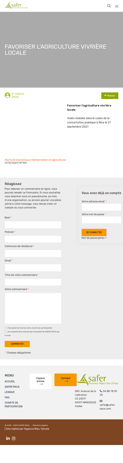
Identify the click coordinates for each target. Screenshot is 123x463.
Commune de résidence (19, 246)
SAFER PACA (12, 386)
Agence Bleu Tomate (37, 428)
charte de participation (42, 328)
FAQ (7, 397)
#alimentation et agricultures (48, 159)
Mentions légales (40, 425)
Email (8, 260)
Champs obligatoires (18, 352)
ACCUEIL (10, 381)
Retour (109, 95)
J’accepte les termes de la (29, 328)
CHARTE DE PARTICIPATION (13, 404)
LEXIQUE (10, 392)
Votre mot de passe (94, 214)
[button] (41, 381)
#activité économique (18, 159)
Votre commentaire (17, 289)
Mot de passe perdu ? (94, 237)
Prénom (10, 231)
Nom (8, 217)
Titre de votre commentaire (22, 274)
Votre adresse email (94, 201)
